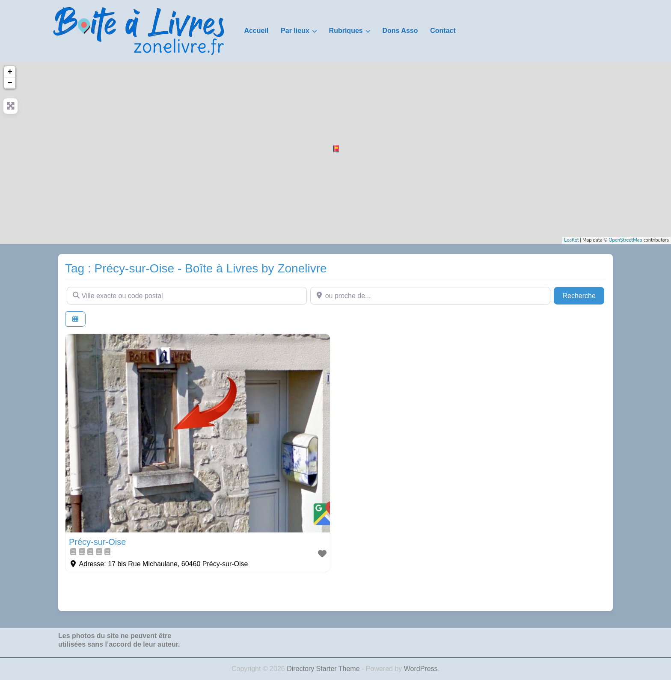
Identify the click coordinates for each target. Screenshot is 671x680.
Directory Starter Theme (324, 668)
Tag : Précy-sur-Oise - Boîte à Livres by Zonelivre (196, 268)
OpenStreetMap (625, 240)
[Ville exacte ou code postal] (187, 295)
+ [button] (10, 72)
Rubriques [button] (346, 30)
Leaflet (571, 240)
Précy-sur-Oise (97, 542)
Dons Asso (400, 30)
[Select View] (75, 319)
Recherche (583, 294)
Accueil (256, 30)
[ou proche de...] (430, 295)
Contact (443, 30)
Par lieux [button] (295, 30)
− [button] (10, 83)
